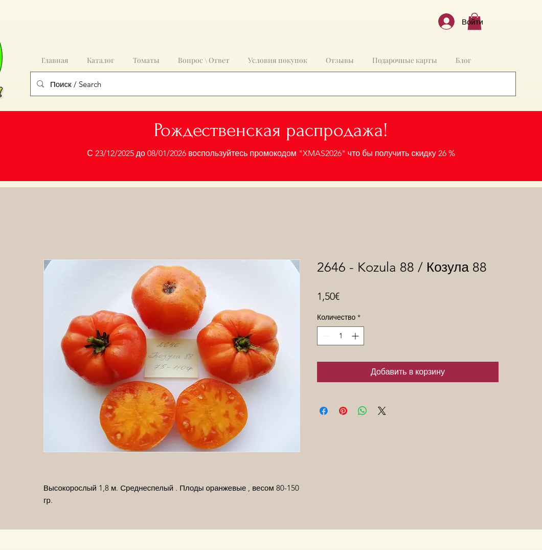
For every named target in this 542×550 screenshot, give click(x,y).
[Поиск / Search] (272, 84)
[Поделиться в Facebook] (324, 411)
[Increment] (356, 336)
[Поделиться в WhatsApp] (362, 411)
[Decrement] (325, 336)
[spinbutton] (340, 336)
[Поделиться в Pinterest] (343, 411)
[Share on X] (382, 411)
